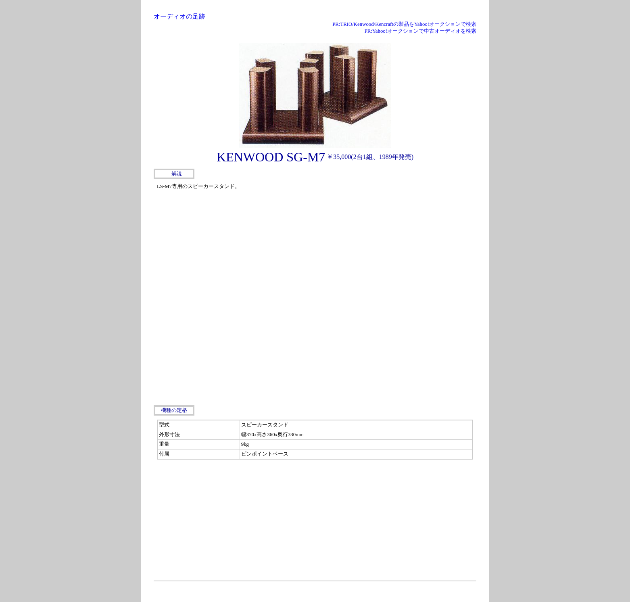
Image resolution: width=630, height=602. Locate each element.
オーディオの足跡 (179, 16)
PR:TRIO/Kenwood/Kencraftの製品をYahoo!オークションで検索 (404, 24)
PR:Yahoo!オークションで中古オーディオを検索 (420, 31)
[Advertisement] (415, 231)
